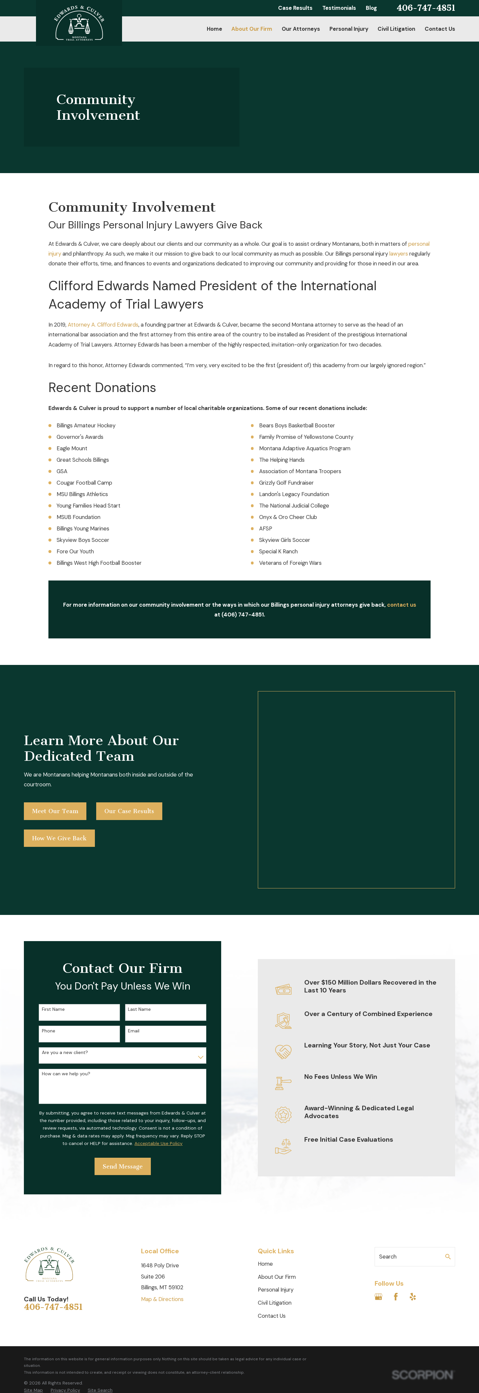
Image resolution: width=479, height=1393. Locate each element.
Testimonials (339, 7)
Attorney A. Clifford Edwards (103, 324)
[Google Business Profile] (378, 1213)
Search (388, 1173)
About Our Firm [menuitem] (251, 28)
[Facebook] (395, 1213)
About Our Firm (277, 1193)
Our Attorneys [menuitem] (301, 28)
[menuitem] (33, 1307)
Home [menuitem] (214, 28)
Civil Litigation (275, 1219)
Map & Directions (162, 1216)
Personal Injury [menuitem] (348, 28)
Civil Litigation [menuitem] (396, 28)
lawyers (398, 253)
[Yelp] (413, 1213)
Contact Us (272, 1232)
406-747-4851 (426, 8)
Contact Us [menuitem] (440, 28)
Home (265, 1180)
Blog (371, 7)
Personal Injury (275, 1206)
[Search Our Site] (448, 1173)
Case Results (295, 7)
